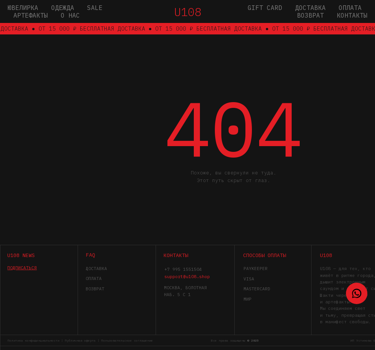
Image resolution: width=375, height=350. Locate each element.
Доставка (310, 7)
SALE (94, 7)
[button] (22, 267)
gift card (265, 7)
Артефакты (30, 15)
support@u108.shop (187, 276)
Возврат (310, 15)
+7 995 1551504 (183, 269)
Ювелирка (23, 7)
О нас (70, 15)
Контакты (352, 15)
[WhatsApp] (356, 293)
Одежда (62, 7)
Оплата (350, 7)
